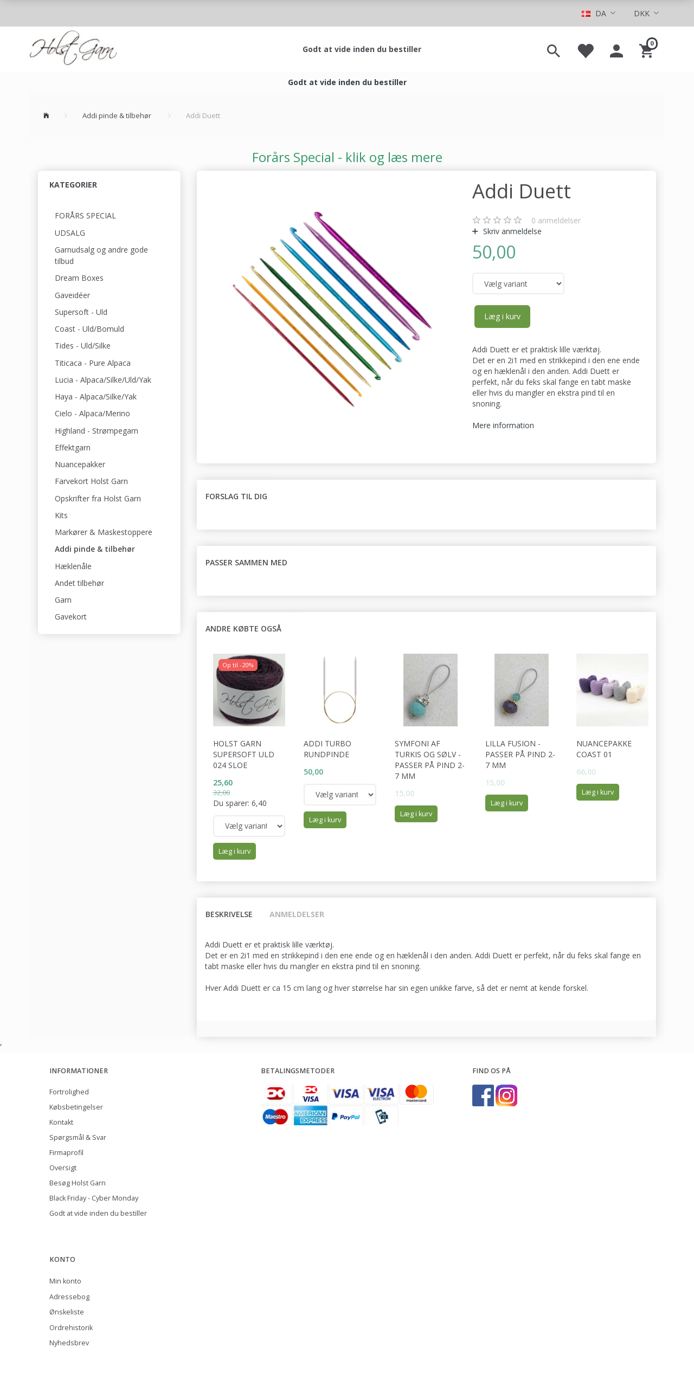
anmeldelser (556, 220)
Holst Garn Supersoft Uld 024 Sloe (243, 754)
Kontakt (61, 1122)
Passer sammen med (246, 562)
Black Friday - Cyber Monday (93, 1198)
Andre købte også (243, 628)
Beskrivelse (229, 914)
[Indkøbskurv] (647, 49)
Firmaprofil (66, 1152)
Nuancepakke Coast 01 (604, 748)
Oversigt (62, 1167)
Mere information (503, 425)
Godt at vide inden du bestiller (362, 49)
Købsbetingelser (76, 1107)
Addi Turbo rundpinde (327, 748)
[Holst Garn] (73, 49)
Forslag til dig (236, 496)
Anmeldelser (296, 914)
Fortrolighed (69, 1092)
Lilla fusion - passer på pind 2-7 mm (520, 754)
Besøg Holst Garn (77, 1183)
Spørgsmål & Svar (77, 1137)
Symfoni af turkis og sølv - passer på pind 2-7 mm (430, 759)
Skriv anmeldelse (511, 231)
